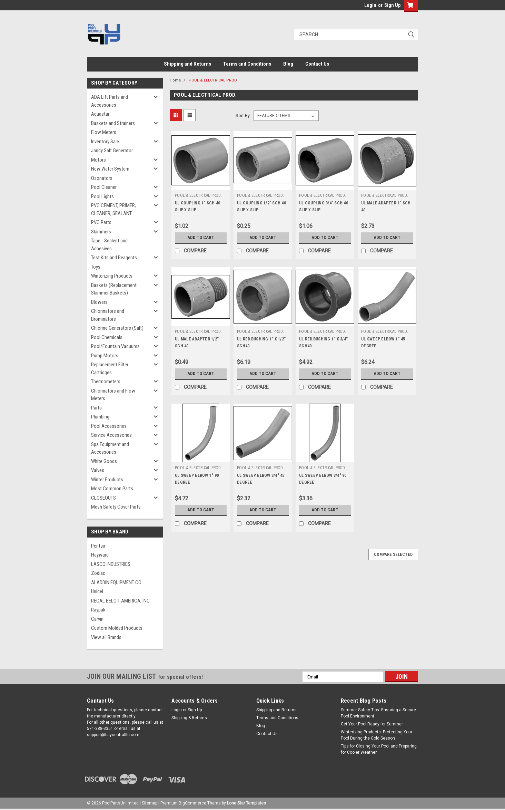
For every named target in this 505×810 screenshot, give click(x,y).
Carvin (97, 619)
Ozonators (101, 178)
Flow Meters (103, 132)
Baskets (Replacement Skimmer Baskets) (114, 289)
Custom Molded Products (116, 628)
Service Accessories (111, 435)
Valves (97, 470)
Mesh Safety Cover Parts (116, 507)
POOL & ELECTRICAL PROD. (213, 80)
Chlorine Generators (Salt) (117, 328)
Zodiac (98, 573)
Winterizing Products (111, 276)
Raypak (98, 610)
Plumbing (100, 417)
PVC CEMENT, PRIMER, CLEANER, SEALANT (113, 209)
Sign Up (392, 5)
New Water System (110, 169)
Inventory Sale (105, 141)
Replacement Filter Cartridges (109, 368)
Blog (288, 64)
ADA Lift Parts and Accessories (109, 101)
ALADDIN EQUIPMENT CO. (116, 582)
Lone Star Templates (246, 803)
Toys (95, 267)
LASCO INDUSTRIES (110, 564)
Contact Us (317, 64)
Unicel (97, 591)
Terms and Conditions (247, 64)
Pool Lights (102, 196)
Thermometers (105, 381)
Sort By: (243, 115)
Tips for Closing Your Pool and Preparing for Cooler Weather (379, 749)
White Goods (104, 461)
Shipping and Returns (187, 64)
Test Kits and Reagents (114, 257)
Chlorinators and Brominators (107, 315)
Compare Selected (393, 554)
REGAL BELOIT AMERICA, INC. (121, 601)
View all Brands (106, 637)
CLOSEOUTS (103, 498)
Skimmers (101, 232)
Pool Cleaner (104, 187)
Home (175, 80)
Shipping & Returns (189, 717)
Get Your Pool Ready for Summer (372, 724)
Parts (96, 408)
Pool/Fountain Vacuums (115, 346)
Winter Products (107, 479)
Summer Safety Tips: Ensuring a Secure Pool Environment (378, 713)
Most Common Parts (112, 488)
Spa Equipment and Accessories (110, 448)
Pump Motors (104, 356)
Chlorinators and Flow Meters (113, 395)
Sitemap (149, 803)
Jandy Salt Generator (112, 150)
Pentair (98, 546)
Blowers (99, 302)
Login (370, 5)
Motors (98, 160)
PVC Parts (101, 222)
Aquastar (100, 114)
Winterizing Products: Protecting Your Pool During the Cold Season (376, 735)
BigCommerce (192, 803)
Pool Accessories (109, 426)
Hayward (100, 555)
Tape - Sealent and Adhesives (109, 245)
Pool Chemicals (106, 337)
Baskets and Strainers (113, 123)
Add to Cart (201, 237)
